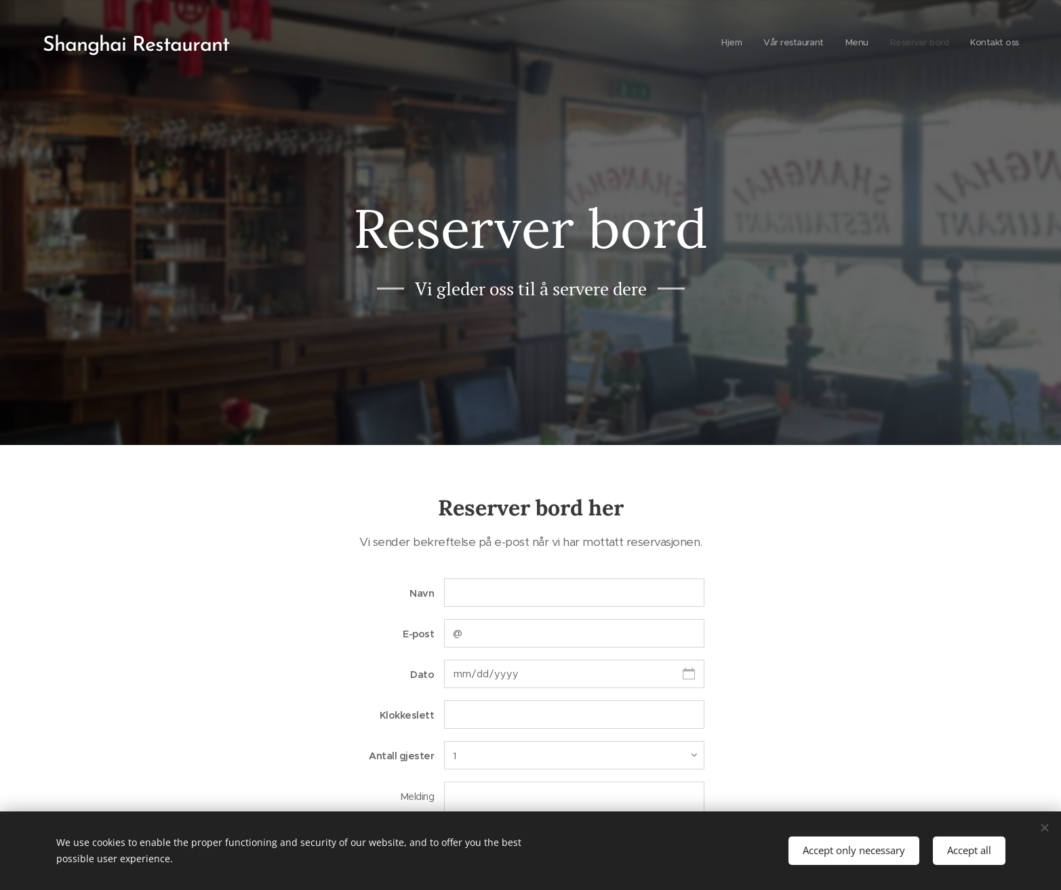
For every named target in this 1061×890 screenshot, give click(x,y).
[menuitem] (936, 44)
